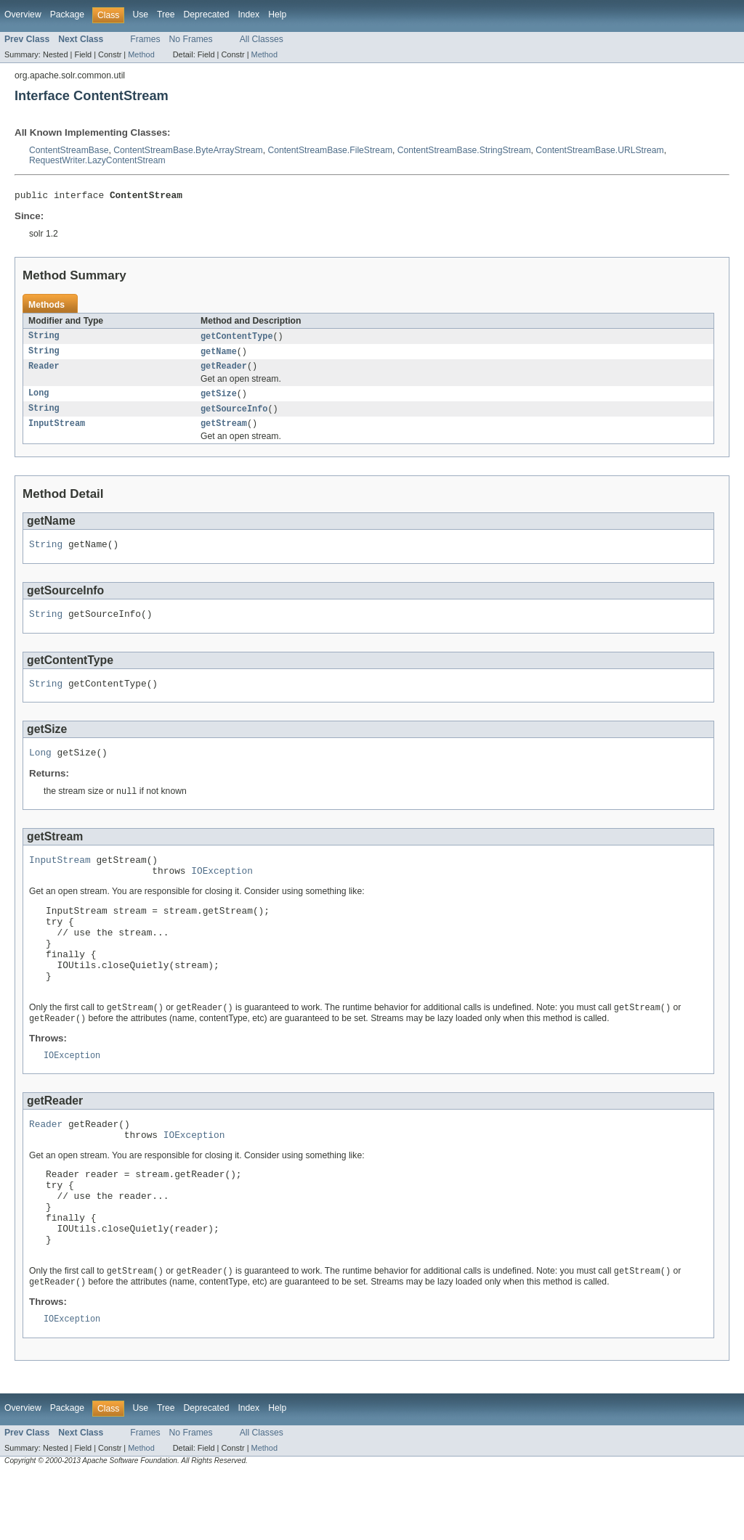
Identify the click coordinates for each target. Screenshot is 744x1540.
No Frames (191, 39)
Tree (166, 14)
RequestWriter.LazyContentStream (97, 160)
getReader (224, 371)
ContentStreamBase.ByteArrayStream (187, 150)
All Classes (261, 39)
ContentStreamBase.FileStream (329, 150)
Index (248, 14)
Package (67, 14)
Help (277, 14)
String (44, 339)
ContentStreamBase (68, 150)
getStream (224, 431)
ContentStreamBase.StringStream (464, 150)
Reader (44, 371)
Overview (22, 14)
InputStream (56, 431)
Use (140, 14)
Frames (145, 39)
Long (38, 399)
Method (141, 54)
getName (219, 355)
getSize (219, 399)
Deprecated (207, 14)
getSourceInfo (234, 415)
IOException (222, 891)
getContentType (237, 339)
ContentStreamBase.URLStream (599, 150)
